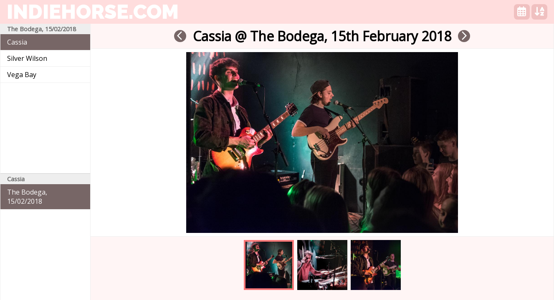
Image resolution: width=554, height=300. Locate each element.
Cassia (17, 42)
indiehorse (93, 11)
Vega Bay (21, 74)
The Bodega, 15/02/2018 (27, 197)
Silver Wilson (27, 58)
